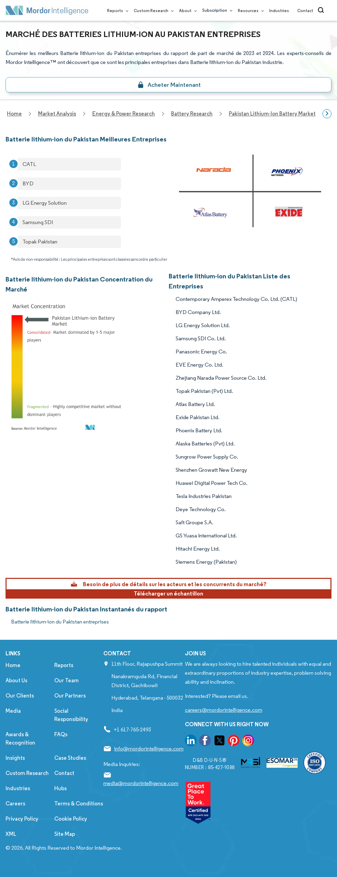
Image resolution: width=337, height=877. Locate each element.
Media (13, 711)
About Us (16, 680)
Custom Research (152, 10)
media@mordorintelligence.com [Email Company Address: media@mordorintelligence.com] (140, 783)
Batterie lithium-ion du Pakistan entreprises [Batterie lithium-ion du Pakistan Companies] (60, 621)
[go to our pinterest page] (234, 742)
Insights (15, 758)
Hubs (60, 788)
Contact (305, 10)
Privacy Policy (22, 818)
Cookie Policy (70, 818)
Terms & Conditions (78, 803)
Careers (15, 803)
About (186, 10)
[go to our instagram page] (248, 742)
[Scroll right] (326, 113)
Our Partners (70, 695)
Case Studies (70, 758)
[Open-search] (322, 10)
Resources (249, 10)
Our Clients (20, 695)
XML (11, 834)
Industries (279, 10)
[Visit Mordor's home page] (47, 10)
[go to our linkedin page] (191, 742)
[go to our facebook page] (205, 742)
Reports (116, 10)
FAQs (60, 734)
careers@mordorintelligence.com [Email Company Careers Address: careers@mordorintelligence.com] (223, 710)
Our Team (66, 680)
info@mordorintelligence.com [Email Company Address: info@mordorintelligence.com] (149, 748)
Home (13, 665)
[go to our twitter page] (219, 742)
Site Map (64, 834)
